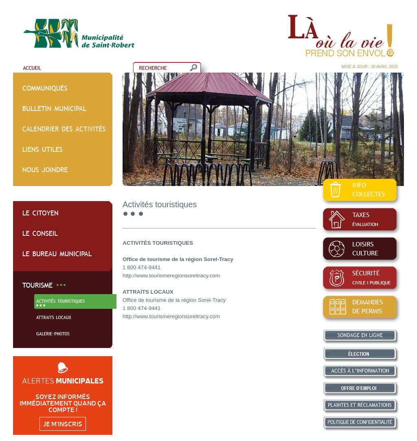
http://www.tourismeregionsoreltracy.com (171, 276)
